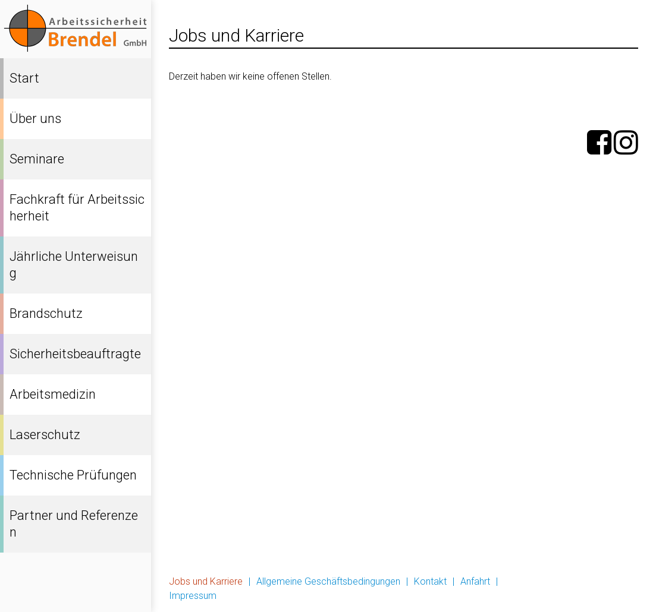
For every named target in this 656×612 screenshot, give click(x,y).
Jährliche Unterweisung (74, 264)
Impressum (192, 595)
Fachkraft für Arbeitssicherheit (77, 207)
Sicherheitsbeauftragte (75, 353)
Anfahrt (475, 581)
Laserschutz (45, 434)
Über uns (35, 118)
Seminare (37, 159)
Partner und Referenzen (74, 524)
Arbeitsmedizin (53, 394)
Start (24, 78)
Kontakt (430, 581)
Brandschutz (46, 313)
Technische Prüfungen (73, 475)
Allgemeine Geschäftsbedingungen (328, 581)
